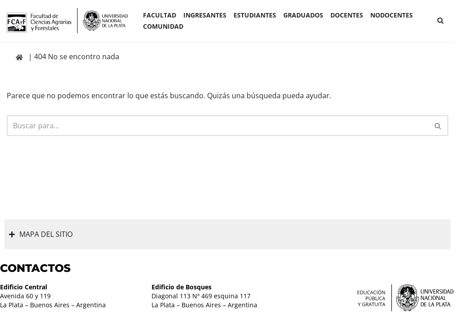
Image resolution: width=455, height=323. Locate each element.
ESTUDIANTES (255, 15)
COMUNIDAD (163, 26)
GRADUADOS (303, 15)
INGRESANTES (204, 15)
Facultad (159, 15)
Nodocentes (391, 15)
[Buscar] (440, 20)
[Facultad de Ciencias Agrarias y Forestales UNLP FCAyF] (67, 20)
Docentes (346, 15)
